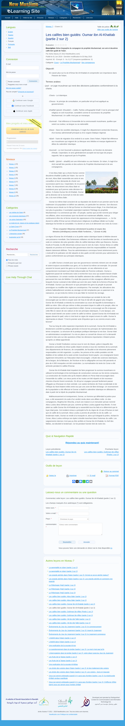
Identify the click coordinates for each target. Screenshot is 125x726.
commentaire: (51, 525)
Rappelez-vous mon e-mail (16, 84)
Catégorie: (50, 63)
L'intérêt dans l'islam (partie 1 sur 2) (62, 638)
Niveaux (52, 18)
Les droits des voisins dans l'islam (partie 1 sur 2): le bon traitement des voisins (79, 668)
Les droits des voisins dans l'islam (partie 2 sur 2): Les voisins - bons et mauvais (79, 672)
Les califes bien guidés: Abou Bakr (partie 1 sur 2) (68, 596)
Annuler (86, 542)
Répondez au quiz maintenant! (82, 442)
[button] (7, 164)
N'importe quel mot (13, 263)
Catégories (64, 18)
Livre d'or (89, 18)
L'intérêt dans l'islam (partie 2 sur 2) (62, 642)
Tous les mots (12, 260)
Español (10, 38)
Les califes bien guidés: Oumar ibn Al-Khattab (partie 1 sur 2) (61, 453)
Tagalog (10, 35)
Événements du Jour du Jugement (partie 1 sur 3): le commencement (75, 627)
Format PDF (112, 475)
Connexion (33, 81)
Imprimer (71, 475)
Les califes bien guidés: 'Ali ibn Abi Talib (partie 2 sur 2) (69, 623)
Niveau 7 (49, 26)
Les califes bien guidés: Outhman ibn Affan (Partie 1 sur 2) (71, 612)
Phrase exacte (12, 266)
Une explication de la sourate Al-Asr (62, 646)
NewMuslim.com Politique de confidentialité (63, 714)
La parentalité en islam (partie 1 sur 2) (63, 568)
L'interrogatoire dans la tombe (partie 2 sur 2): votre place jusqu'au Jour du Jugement (81, 653)
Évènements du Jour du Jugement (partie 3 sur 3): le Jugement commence (77, 634)
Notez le (51, 475)
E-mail (8, 64)
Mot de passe (11, 72)
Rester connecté (13, 82)
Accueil (7, 18)
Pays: (49, 519)
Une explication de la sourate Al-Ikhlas (63, 664)
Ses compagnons (88, 63)
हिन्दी (9, 47)
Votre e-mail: (51, 513)
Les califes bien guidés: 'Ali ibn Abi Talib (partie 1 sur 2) (69, 619)
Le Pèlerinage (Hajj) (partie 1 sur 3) (62, 585)
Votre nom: (51, 508)
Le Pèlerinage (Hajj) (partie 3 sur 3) (62, 593)
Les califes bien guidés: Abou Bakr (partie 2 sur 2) (68, 600)
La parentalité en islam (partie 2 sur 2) (63, 571)
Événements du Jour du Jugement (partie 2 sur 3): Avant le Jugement (75, 630)
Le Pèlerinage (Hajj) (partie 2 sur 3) (62, 589)
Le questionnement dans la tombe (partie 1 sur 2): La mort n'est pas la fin (76, 649)
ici (111, 548)
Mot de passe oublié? (13, 88)
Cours (56, 63)
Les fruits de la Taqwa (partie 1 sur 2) (63, 657)
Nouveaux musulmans (24, 8)
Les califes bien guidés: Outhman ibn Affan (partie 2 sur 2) (71, 615)
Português (11, 44)
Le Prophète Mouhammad (70, 63)
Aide (16, 18)
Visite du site (27, 18)
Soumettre (67, 542)
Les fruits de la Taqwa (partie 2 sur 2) (63, 661)
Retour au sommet (109, 471)
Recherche (78, 18)
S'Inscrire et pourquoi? (26, 92)
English (10, 32)
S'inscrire (40, 18)
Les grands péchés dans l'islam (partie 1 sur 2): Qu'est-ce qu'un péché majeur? (79, 575)
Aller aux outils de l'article (107, 29)
